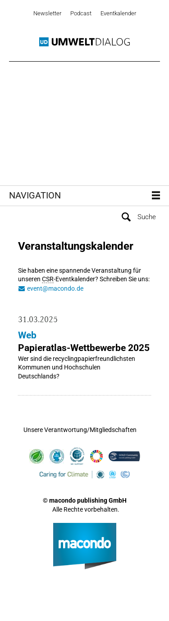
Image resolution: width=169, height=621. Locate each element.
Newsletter (47, 13)
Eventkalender (118, 13)
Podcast (80, 13)
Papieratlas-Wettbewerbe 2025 (84, 347)
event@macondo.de (55, 288)
